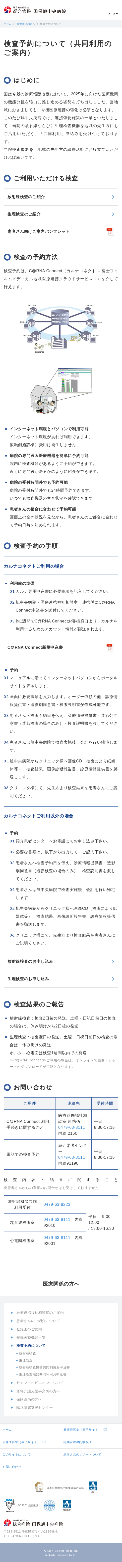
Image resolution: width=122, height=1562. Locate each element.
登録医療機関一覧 (31, 1337)
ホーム (8, 24)
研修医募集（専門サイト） (21, 1442)
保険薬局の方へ (29, 1399)
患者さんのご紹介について (38, 1321)
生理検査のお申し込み (28, 979)
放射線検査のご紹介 (26, 197)
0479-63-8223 (57, 1204)
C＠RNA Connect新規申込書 (35, 647)
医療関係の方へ (26, 24)
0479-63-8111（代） (26, 1536)
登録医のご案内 (29, 1329)
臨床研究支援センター (34, 1407)
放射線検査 (27, 1353)
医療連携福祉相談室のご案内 (40, 1313)
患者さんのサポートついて (82, 1454)
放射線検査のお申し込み (30, 961)
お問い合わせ (11, 1467)
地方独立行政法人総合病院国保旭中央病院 (35, 10)
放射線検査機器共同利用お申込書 (44, 1367)
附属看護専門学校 (76, 1442)
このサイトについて (16, 1454)
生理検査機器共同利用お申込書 (42, 1374)
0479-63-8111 (71, 1127)
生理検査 (26, 1360)
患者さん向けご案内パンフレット (38, 231)
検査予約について (31, 1345)
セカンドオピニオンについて (40, 1383)
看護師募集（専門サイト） (82, 1429)
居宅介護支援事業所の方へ (38, 1391)
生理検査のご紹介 (24, 214)
